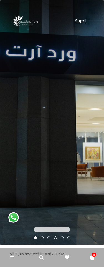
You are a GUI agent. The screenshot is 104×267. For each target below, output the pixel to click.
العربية (81, 20)
